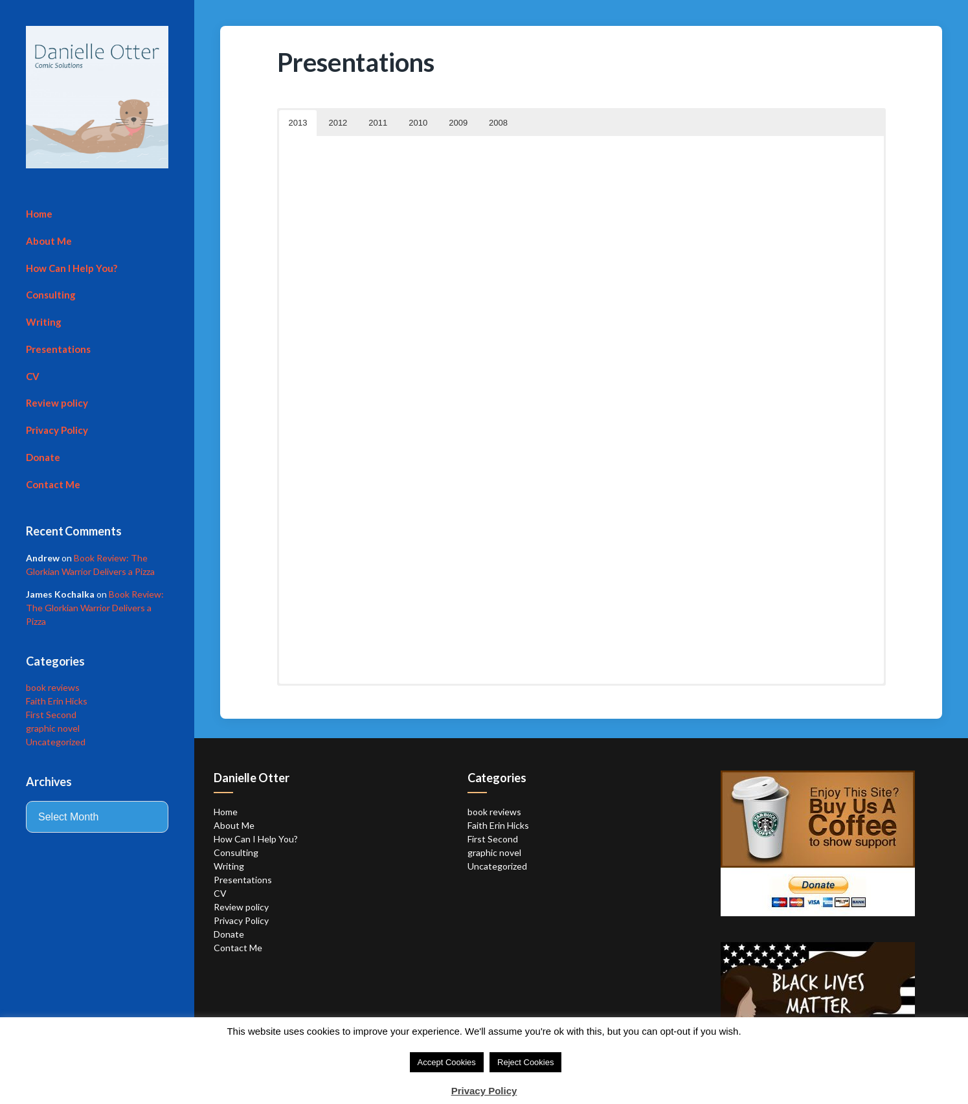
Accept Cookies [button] (447, 1062)
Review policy (57, 403)
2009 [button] (458, 123)
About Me (49, 241)
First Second (51, 714)
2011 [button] (377, 123)
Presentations (58, 349)
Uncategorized (55, 741)
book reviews (53, 687)
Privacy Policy (57, 430)
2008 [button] (498, 123)
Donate (43, 457)
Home (39, 214)
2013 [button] (298, 123)
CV (32, 376)
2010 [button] (418, 123)
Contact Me (53, 484)
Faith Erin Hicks (56, 700)
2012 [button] (337, 123)
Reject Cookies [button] (525, 1062)
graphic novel (53, 728)
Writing (44, 322)
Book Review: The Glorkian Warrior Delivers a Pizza (95, 608)
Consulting (51, 294)
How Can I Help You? (71, 268)
